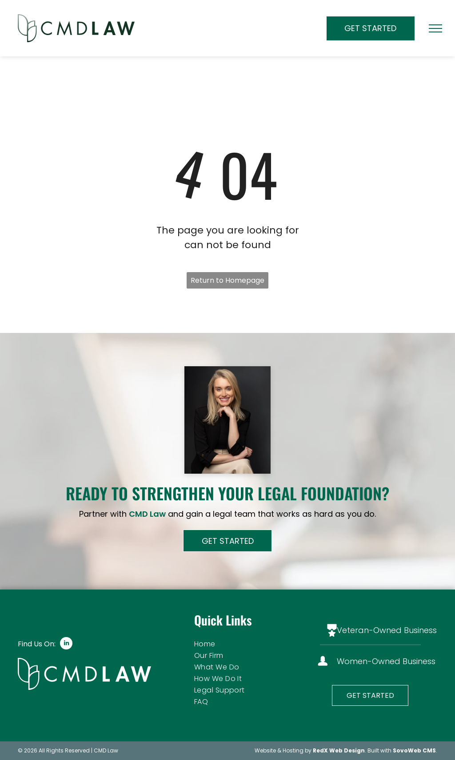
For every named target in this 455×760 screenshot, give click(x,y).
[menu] (435, 28)
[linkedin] (66, 644)
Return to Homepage (227, 280)
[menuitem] (244, 644)
